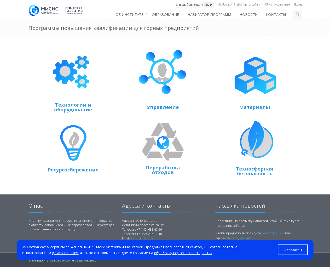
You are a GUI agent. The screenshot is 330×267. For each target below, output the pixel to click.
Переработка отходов (163, 170)
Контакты (276, 14)
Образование (165, 14)
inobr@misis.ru (142, 238)
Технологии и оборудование (73, 107)
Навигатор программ (209, 14)
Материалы (254, 107)
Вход (298, 4)
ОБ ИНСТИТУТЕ (130, 14)
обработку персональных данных (183, 252)
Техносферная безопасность (254, 171)
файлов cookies (65, 252)
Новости (248, 14)
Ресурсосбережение (73, 169)
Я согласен (293, 249)
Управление (163, 107)
